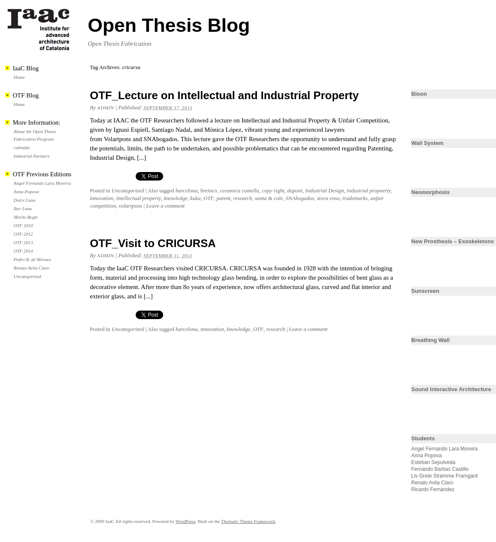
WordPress (185, 521)
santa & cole (269, 198)
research (242, 198)
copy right (273, 190)
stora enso (328, 198)
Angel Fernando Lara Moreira (42, 183)
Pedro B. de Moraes (32, 259)
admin (105, 107)
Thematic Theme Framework (248, 521)
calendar (22, 147)
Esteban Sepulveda (433, 462)
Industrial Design (324, 190)
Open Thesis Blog (169, 25)
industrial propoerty (369, 190)
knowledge (176, 198)
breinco (209, 190)
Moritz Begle (26, 217)
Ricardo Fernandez (432, 489)
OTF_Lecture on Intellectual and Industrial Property (224, 95)
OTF (208, 198)
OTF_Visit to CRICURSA (153, 243)
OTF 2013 (23, 242)
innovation (102, 198)
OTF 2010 (23, 225)
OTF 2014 (23, 250)
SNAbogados (300, 198)
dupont (294, 190)
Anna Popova (26, 191)
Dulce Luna (25, 200)
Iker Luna (23, 208)
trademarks (355, 198)
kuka (195, 198)
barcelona (187, 190)
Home (19, 77)
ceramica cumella (239, 190)
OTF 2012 (23, 233)
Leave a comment (165, 206)
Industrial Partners (32, 155)
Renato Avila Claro (31, 267)
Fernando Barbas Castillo (439, 469)
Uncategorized (127, 190)
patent (224, 198)
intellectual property (138, 198)
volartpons (130, 206)
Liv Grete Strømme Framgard (444, 476)
